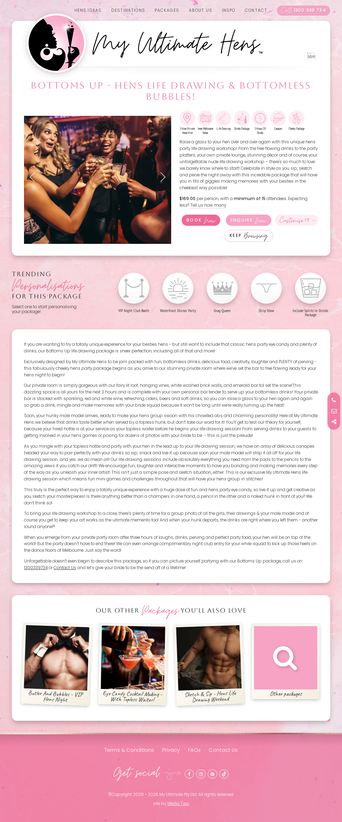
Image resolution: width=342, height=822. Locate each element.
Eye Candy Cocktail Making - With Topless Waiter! (133, 664)
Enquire (249, 220)
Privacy (171, 750)
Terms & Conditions (129, 750)
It (295, 220)
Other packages (285, 661)
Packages (167, 10)
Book (200, 220)
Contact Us (65, 567)
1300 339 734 (303, 11)
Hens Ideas (88, 10)
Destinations (128, 10)
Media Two (178, 803)
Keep (249, 235)
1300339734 (36, 567)
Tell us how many (208, 205)
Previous (34, 177)
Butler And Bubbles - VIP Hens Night (56, 664)
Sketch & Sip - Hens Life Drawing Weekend (209, 664)
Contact (256, 10)
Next (160, 177)
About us (200, 10)
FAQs (194, 750)
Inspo (229, 10)
